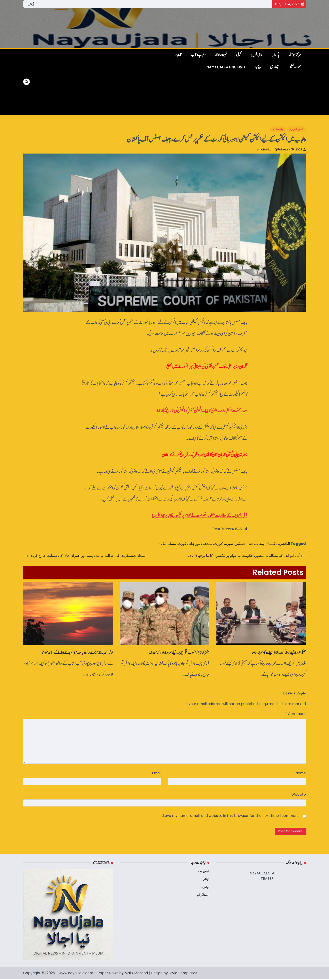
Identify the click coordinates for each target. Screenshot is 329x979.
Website (298, 794)
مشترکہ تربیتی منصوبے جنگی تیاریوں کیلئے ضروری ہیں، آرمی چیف (179, 653)
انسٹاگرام (203, 895)
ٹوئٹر (206, 879)
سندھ (208, 543)
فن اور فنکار (221, 55)
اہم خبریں (296, 129)
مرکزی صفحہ (294, 55)
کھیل (239, 55)
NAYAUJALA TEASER (262, 876)
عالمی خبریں (256, 55)
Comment (295, 713)
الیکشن (284, 543)
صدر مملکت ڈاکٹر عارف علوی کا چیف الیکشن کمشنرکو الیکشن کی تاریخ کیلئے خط (202, 411)
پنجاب (259, 543)
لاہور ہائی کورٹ (190, 543)
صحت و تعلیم (295, 67)
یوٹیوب (205, 887)
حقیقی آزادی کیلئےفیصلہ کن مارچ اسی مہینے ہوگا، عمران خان (279, 653)
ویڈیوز (257, 67)
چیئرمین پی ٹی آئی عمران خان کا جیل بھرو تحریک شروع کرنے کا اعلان (204, 455)
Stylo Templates (183, 972)
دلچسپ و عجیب (198, 55)
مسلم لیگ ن (167, 543)
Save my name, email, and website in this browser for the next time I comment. (230, 815)
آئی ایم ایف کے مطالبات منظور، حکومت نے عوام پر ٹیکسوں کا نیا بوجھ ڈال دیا (199, 516)
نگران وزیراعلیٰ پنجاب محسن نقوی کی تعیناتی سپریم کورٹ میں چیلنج (206, 367)
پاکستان (275, 55)
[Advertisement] (99, 82)
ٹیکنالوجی (274, 67)
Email (156, 773)
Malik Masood (136, 972)
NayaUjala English (225, 67)
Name (300, 773)
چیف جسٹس (244, 543)
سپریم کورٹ (223, 543)
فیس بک (203, 871)
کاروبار (178, 55)
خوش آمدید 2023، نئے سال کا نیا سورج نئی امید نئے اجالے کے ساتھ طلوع (77, 653)
